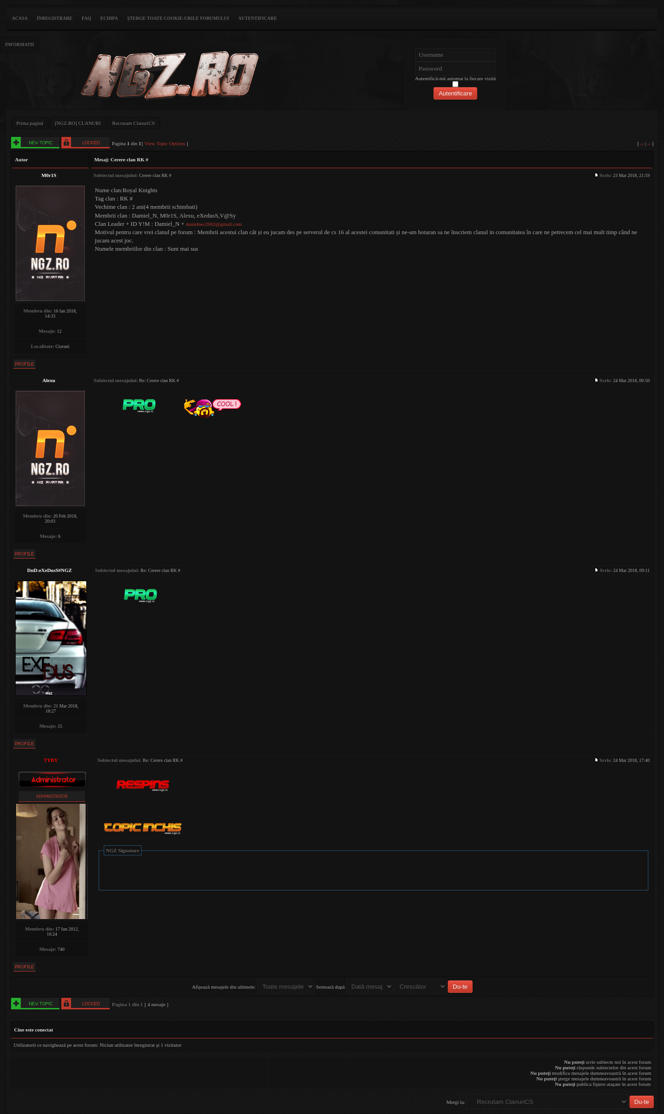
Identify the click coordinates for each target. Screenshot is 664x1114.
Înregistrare (54, 18)
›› (649, 143)
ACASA (19, 18)
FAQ (86, 18)
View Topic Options (164, 143)
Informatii (19, 44)
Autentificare (257, 18)
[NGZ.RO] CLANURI (78, 123)
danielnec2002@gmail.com (214, 224)
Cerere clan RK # (129, 159)
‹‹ (642, 143)
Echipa (109, 18)
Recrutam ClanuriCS (134, 123)
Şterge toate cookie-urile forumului (178, 18)
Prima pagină (30, 123)
